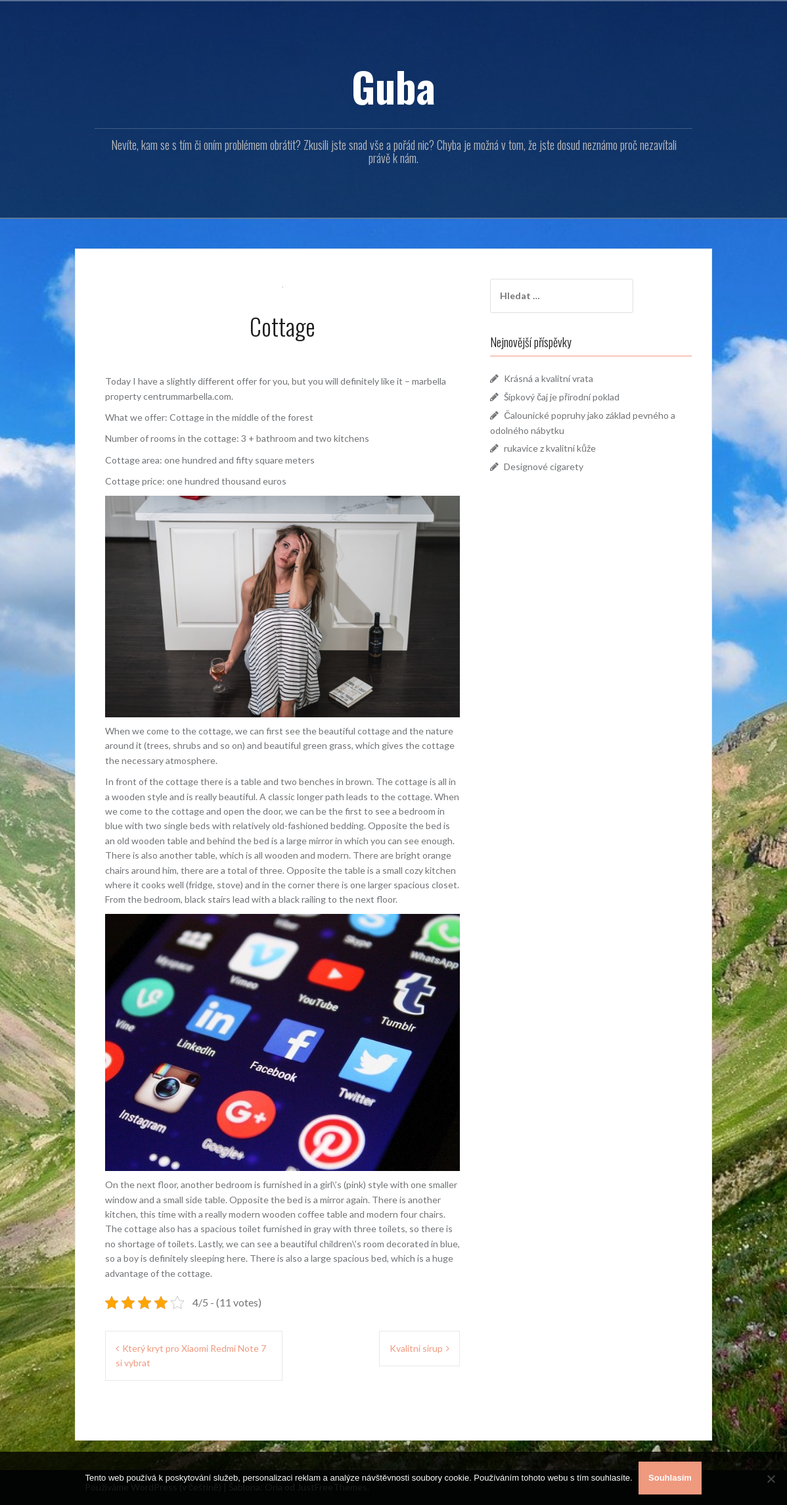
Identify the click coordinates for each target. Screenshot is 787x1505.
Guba (393, 86)
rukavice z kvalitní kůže (554, 448)
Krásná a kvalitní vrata (553, 378)
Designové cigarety (548, 466)
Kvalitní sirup (416, 1348)
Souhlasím (670, 1478)
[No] (770, 1478)
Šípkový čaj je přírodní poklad (566, 396)
